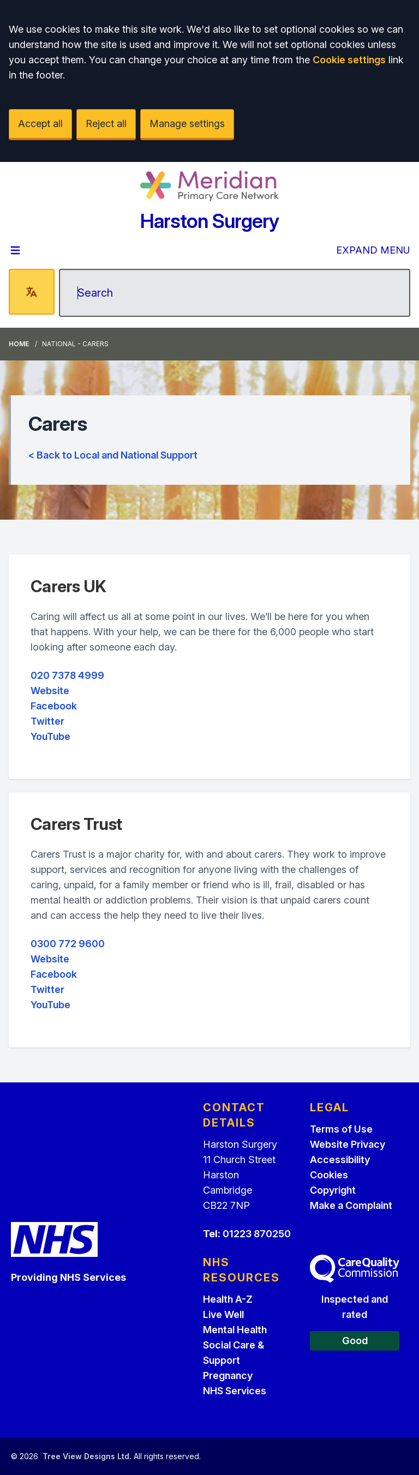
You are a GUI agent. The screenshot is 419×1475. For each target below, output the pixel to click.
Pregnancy (228, 1375)
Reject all (106, 123)
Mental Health (235, 1329)
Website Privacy (347, 1144)
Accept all (40, 123)
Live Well (223, 1314)
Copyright (333, 1190)
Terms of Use (341, 1129)
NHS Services (234, 1390)
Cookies (329, 1175)
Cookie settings (349, 59)
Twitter (47, 721)
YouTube (50, 736)
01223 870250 (257, 1233)
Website (50, 690)
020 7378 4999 (67, 675)
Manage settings (187, 123)
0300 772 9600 (68, 943)
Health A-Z (228, 1299)
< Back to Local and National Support (112, 455)
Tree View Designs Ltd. (87, 1456)
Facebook (54, 706)
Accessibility (340, 1159)
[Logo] (209, 186)
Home (19, 344)
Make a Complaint (351, 1205)
